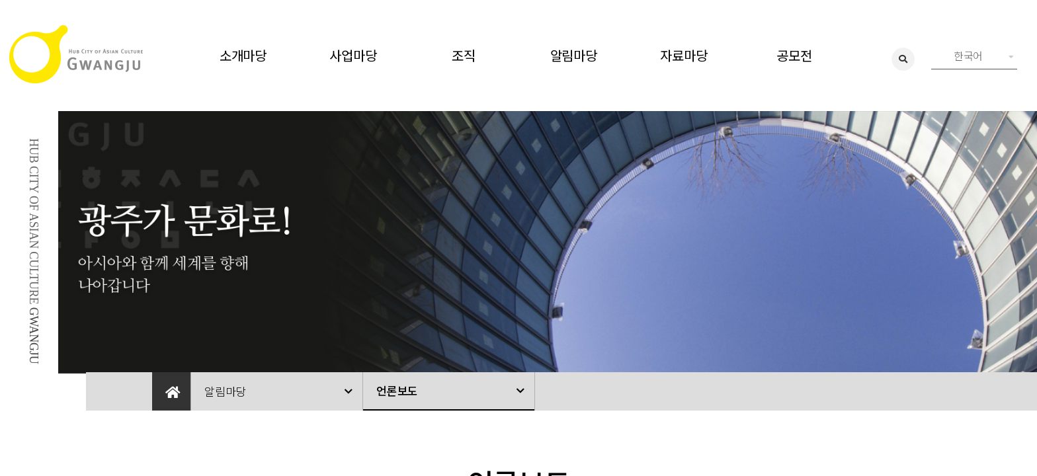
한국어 (984, 55)
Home (171, 391)
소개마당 (243, 55)
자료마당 (683, 55)
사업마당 (352, 55)
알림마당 (573, 55)
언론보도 (397, 390)
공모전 (793, 55)
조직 (464, 55)
